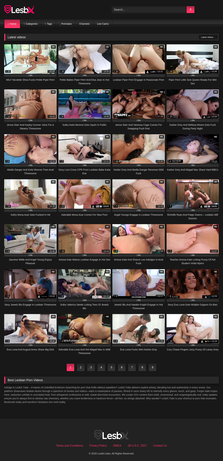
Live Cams (103, 23)
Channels (84, 23)
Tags (49, 23)
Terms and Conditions (69, 445)
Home (13, 23)
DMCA (117, 445)
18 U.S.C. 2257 (137, 445)
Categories (32, 23)
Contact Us (160, 445)
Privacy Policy (98, 445)
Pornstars (66, 23)
